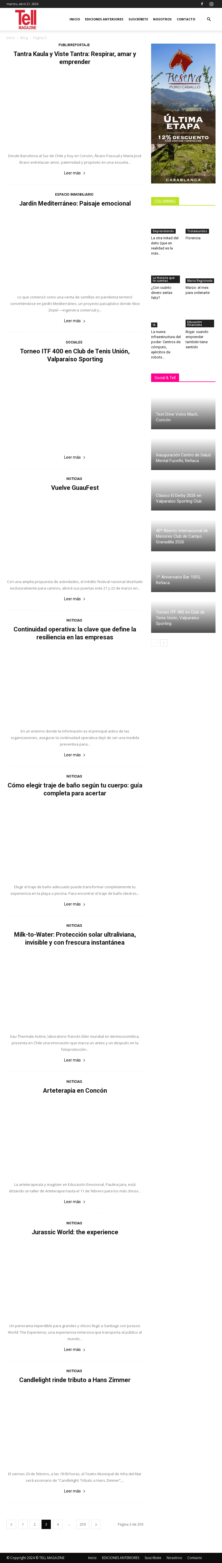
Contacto (186, 19)
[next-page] (96, 1524)
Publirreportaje (74, 45)
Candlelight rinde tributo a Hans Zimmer (74, 1379)
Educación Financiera (194, 323)
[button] (209, 19)
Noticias (74, 479)
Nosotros (162, 19)
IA (154, 325)
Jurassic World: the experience (75, 1232)
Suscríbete (138, 19)
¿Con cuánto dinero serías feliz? (161, 292)
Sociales (74, 342)
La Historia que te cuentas (164, 279)
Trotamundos (197, 231)
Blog (24, 37)
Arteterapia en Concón (75, 1090)
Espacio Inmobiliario (74, 195)
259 (83, 1524)
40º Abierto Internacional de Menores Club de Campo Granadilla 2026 (182, 536)
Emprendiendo (163, 231)
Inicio (74, 19)
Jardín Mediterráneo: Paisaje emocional (75, 203)
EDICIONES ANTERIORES (104, 19)
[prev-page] (11, 1524)
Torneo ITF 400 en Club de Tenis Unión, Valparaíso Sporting (180, 618)
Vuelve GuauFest (75, 487)
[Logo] (26, 19)
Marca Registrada (199, 281)
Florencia (194, 238)
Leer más (75, 173)
